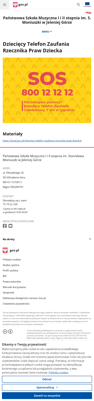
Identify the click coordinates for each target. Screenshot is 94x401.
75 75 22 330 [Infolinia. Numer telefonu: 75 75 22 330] (10, 204)
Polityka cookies (12, 259)
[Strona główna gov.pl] (20, 5)
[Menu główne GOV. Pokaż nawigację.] (4, 4)
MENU (47, 31)
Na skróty (9, 239)
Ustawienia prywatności (16, 303)
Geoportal (8, 292)
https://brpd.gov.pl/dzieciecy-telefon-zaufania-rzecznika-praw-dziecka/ (42, 140)
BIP (5, 276)
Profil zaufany (10, 270)
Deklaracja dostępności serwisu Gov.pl (24, 298)
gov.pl (11, 250)
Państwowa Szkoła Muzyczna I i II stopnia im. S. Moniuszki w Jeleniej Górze (47, 20)
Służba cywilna (11, 265)
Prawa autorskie (12, 281)
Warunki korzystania (14, 287)
